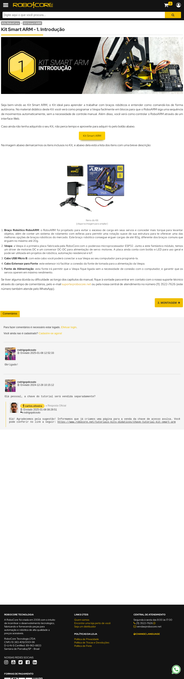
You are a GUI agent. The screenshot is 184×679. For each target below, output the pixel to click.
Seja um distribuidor (85, 626)
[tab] (10, 314)
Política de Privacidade (86, 639)
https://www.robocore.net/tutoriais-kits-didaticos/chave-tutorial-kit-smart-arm (116, 424)
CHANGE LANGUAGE (147, 633)
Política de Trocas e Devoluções (91, 642)
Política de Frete (83, 646)
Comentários (10, 313)
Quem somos (81, 620)
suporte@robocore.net (76, 284)
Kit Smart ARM (32, 23)
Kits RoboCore (10, 23)
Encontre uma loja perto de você (92, 623)
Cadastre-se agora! (50, 333)
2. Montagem (169, 302)
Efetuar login (69, 327)
